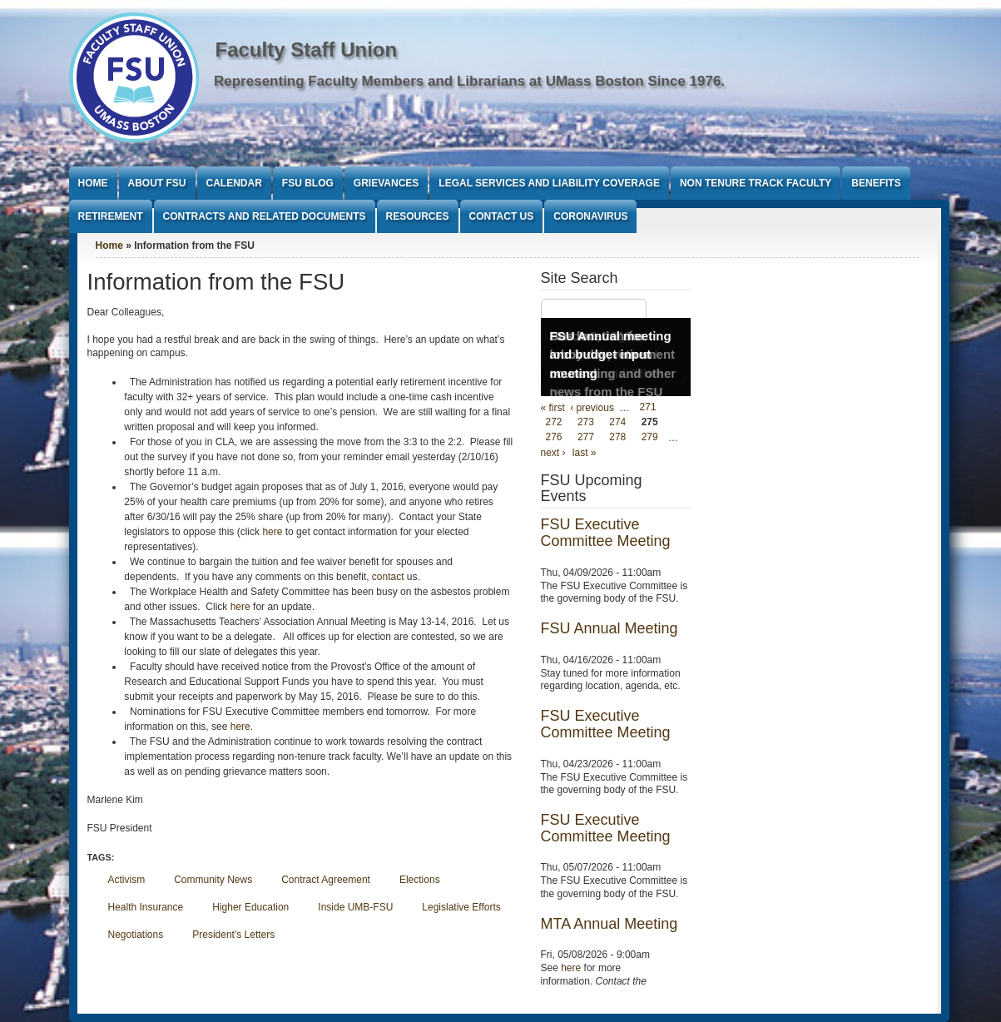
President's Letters (233, 934)
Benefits (875, 183)
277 (585, 438)
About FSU (157, 183)
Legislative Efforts (461, 907)
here (272, 532)
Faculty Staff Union (307, 49)
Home (93, 183)
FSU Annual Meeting (609, 628)
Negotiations (136, 934)
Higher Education (250, 907)
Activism (127, 880)
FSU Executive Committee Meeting (606, 532)
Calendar (234, 183)
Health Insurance (146, 907)
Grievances (386, 183)
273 (585, 423)
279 (650, 438)
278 (617, 438)
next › (553, 453)
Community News (213, 880)
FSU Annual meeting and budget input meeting (610, 354)
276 (554, 438)
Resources (417, 216)
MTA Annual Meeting (609, 923)
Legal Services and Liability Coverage (549, 183)
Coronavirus (590, 216)
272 (554, 423)
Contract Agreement (325, 880)
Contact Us (501, 216)
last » (584, 453)
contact (388, 577)
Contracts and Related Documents (264, 216)
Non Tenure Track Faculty (755, 183)
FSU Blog (308, 183)
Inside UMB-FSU (355, 907)
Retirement (110, 216)
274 (617, 423)
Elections (419, 880)
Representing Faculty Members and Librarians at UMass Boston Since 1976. (469, 81)
